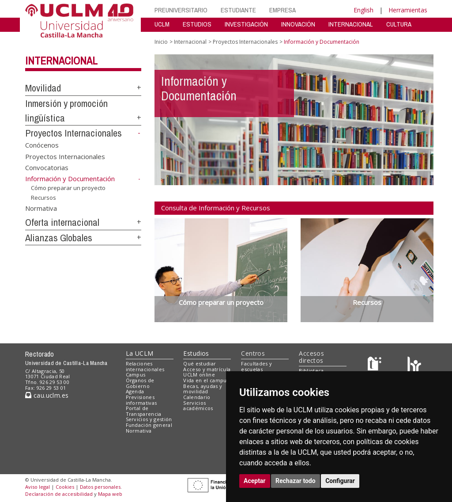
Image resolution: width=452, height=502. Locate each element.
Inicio (161, 42)
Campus (136, 374)
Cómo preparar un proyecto (68, 188)
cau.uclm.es (46, 395)
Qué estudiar (199, 363)
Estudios (196, 353)
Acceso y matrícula (206, 369)
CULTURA (398, 24)
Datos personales (100, 486)
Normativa (41, 208)
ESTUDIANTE (238, 10)
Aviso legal (37, 486)
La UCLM (140, 353)
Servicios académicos (198, 405)
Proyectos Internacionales (73, 133)
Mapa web (110, 494)
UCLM (162, 24)
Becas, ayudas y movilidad (202, 389)
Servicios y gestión (149, 419)
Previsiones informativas (141, 400)
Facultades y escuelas (256, 366)
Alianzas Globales (58, 237)
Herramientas (407, 10)
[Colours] (414, 365)
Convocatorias (46, 167)
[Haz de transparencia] (376, 365)
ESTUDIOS (197, 24)
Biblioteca (311, 370)
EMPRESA (282, 10)
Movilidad (43, 88)
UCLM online (199, 374)
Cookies (65, 486)
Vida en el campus (206, 380)
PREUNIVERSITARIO (180, 10)
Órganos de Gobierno (140, 383)
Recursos (43, 198)
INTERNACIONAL (350, 24)
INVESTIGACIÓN (246, 24)
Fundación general (149, 425)
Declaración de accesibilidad (59, 494)
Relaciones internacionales (145, 366)
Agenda (135, 391)
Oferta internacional (62, 222)
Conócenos (42, 145)
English (363, 10)
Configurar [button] (340, 480)
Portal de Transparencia (144, 411)
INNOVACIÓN (298, 24)
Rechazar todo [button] (295, 480)
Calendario (196, 397)
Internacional (61, 60)
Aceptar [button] (255, 480)
